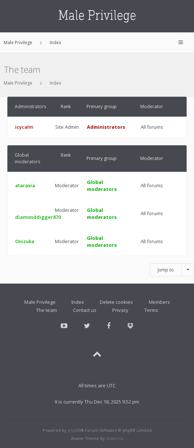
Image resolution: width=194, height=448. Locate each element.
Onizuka (24, 241)
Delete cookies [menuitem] (116, 302)
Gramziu (114, 438)
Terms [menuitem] (151, 310)
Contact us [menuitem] (84, 310)
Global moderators (27, 158)
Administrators (30, 106)
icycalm (24, 127)
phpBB (74, 430)
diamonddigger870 (38, 217)
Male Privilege (18, 83)
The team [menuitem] (46, 310)
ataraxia (25, 185)
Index (55, 83)
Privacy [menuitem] (120, 310)
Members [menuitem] (159, 302)
